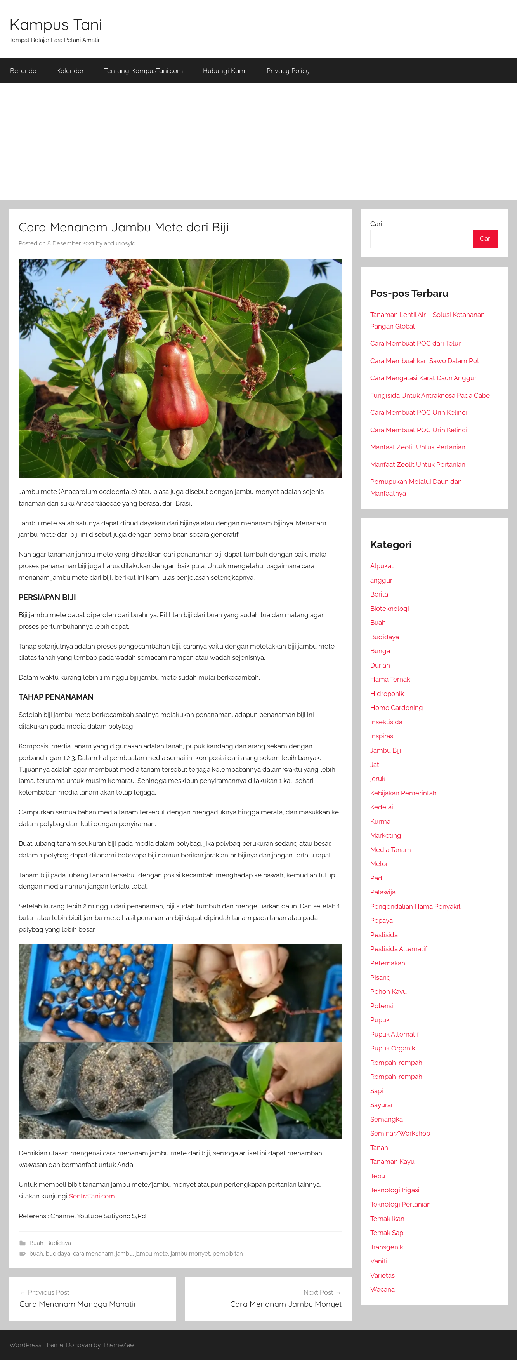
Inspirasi (382, 736)
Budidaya (58, 1243)
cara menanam (93, 1253)
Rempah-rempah (396, 1062)
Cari (376, 224)
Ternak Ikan (387, 1219)
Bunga (380, 651)
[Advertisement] (258, 141)
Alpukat (382, 566)
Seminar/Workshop (400, 1133)
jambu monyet (190, 1253)
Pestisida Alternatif (398, 949)
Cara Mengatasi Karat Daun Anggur (423, 378)
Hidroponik (387, 693)
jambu (124, 1253)
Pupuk (380, 1020)
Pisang (380, 977)
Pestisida (384, 935)
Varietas (382, 1275)
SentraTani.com (92, 1196)
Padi (377, 878)
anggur (381, 580)
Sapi (376, 1091)
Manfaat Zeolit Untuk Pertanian (417, 447)
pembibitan (228, 1253)
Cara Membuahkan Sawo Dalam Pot (424, 361)
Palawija (383, 892)
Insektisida (386, 722)
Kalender (70, 70)
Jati (375, 765)
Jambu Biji (385, 750)
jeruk (377, 779)
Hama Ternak (390, 679)
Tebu (377, 1176)
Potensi (381, 1006)
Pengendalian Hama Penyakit (415, 906)
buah (36, 1253)
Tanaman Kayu (392, 1161)
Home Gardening (396, 707)
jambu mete (151, 1253)
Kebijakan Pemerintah (403, 793)
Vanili (378, 1261)
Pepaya (381, 920)
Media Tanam (390, 850)
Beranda (23, 70)
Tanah (379, 1147)
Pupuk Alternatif (394, 1034)
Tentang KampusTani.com (143, 70)
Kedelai (381, 807)
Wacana (382, 1289)
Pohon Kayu (388, 991)
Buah (36, 1243)
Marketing (385, 835)
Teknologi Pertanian (400, 1204)
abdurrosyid (119, 243)
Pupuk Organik (392, 1048)
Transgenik (386, 1247)
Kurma (380, 821)
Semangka (386, 1119)
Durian (380, 665)
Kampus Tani (55, 24)
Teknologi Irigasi (395, 1190)
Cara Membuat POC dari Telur (415, 343)
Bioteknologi (389, 608)
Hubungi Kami (225, 70)
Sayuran (382, 1105)
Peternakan (387, 963)
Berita (379, 594)
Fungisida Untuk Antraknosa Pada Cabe (430, 395)
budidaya (58, 1253)
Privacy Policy (288, 70)
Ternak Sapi (387, 1233)
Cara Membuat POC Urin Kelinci (418, 412)
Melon (380, 864)
